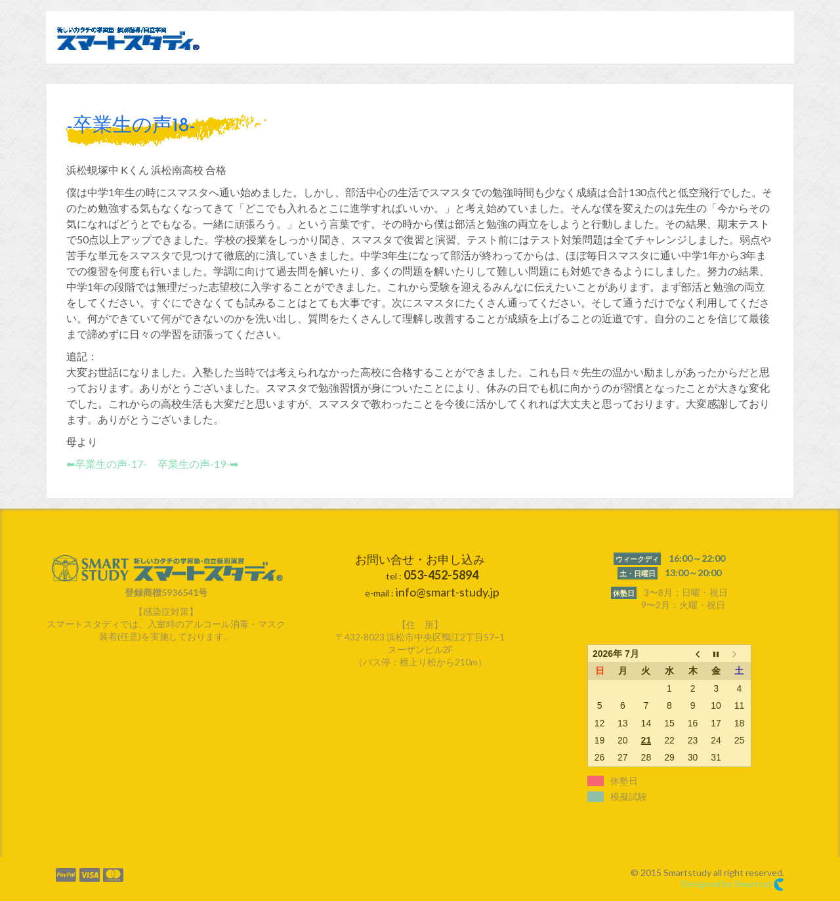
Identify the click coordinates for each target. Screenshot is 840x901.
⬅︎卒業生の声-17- (106, 463)
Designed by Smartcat (732, 884)
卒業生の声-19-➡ (198, 463)
